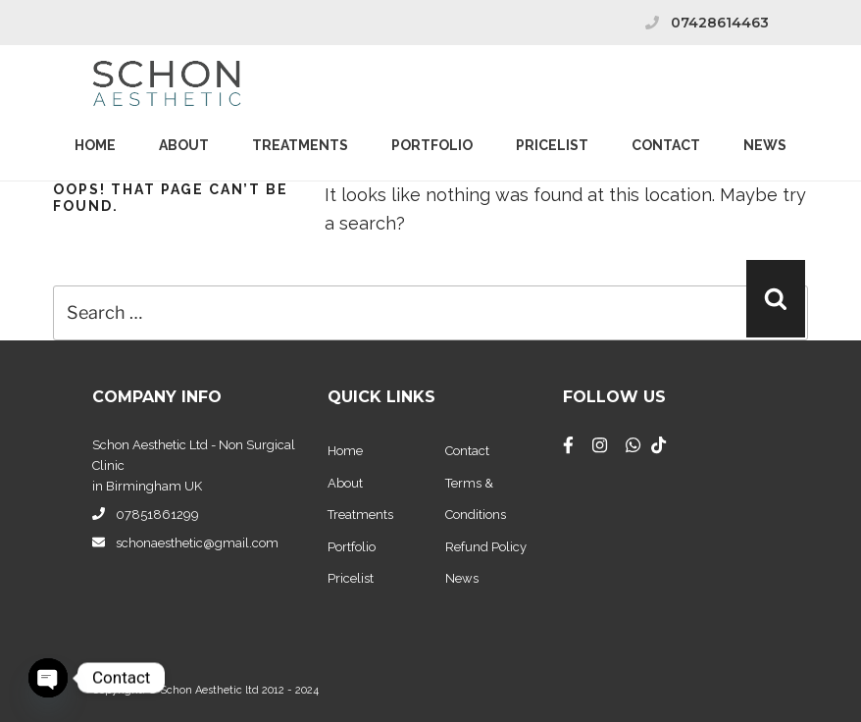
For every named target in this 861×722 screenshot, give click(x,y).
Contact (666, 145)
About (184, 145)
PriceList (552, 145)
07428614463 (720, 22)
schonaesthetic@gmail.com (197, 543)
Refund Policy (486, 547)
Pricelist (351, 578)
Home (95, 145)
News (764, 145)
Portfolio (432, 145)
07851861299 (157, 514)
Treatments (300, 145)
